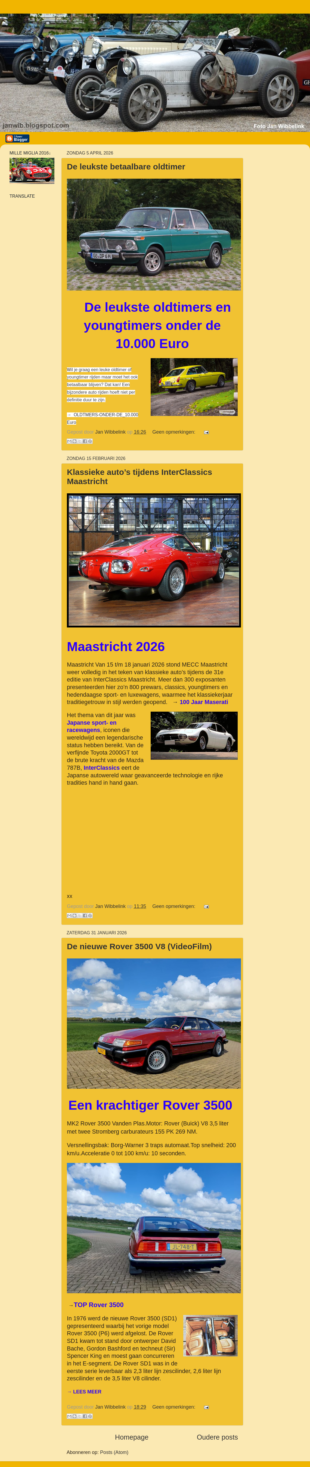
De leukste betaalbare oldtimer (126, 166)
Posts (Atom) (114, 1452)
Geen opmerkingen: (174, 432)
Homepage (131, 1437)
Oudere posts (217, 1437)
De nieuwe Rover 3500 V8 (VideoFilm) (139, 946)
